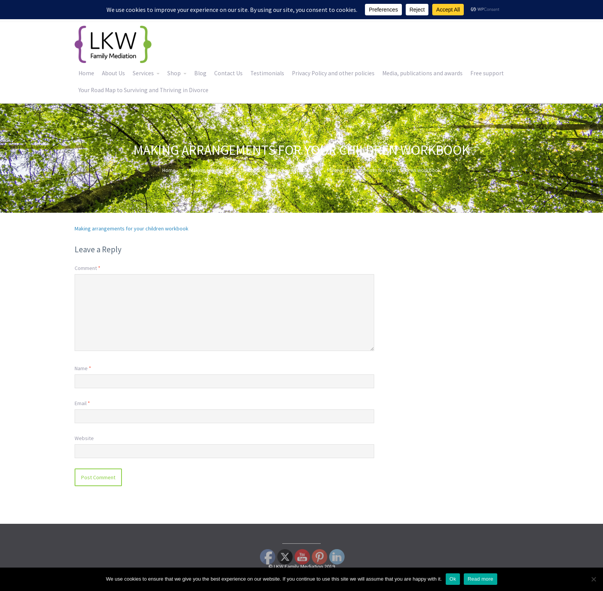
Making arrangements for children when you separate (250, 170)
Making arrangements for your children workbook (131, 228)
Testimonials (267, 73)
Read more (480, 579)
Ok (453, 579)
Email (82, 403)
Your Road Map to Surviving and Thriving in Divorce (143, 90)
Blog (200, 73)
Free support (487, 73)
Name (83, 368)
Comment (87, 268)
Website (84, 438)
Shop (174, 73)
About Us (113, 73)
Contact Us (228, 73)
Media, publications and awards (422, 73)
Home (86, 73)
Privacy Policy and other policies (333, 73)
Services (143, 73)
